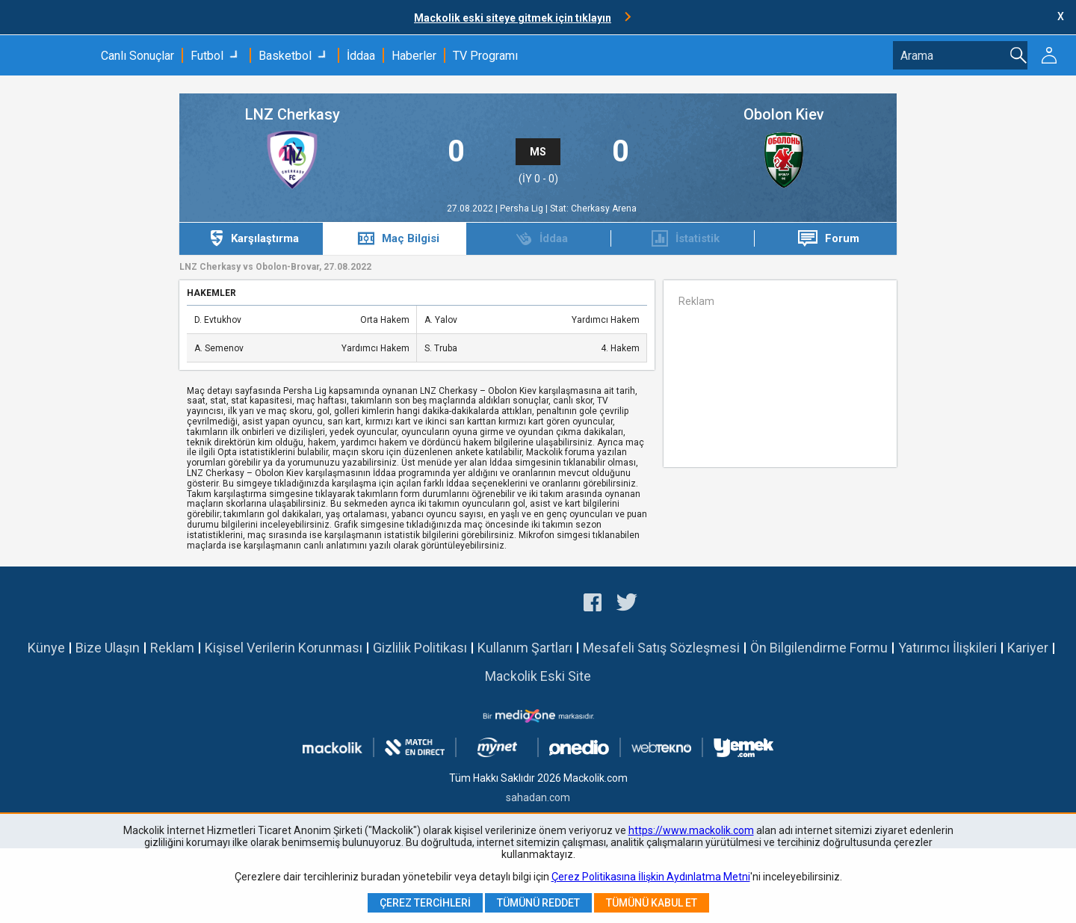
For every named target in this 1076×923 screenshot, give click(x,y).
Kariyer (1027, 647)
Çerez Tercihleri (425, 903)
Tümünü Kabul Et (651, 903)
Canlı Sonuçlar (137, 56)
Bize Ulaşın (107, 647)
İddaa (361, 56)
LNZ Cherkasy (292, 114)
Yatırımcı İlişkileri (947, 647)
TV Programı (485, 56)
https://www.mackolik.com (691, 830)
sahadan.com (538, 797)
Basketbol (285, 56)
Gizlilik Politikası (420, 647)
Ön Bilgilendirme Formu (819, 647)
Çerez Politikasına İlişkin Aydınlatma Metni (650, 877)
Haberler (414, 56)
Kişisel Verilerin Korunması (283, 647)
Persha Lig (522, 208)
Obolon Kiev (783, 114)
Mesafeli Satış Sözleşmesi (661, 647)
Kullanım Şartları (524, 647)
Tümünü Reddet (538, 903)
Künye (46, 647)
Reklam (172, 647)
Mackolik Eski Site (538, 676)
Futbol (207, 56)
